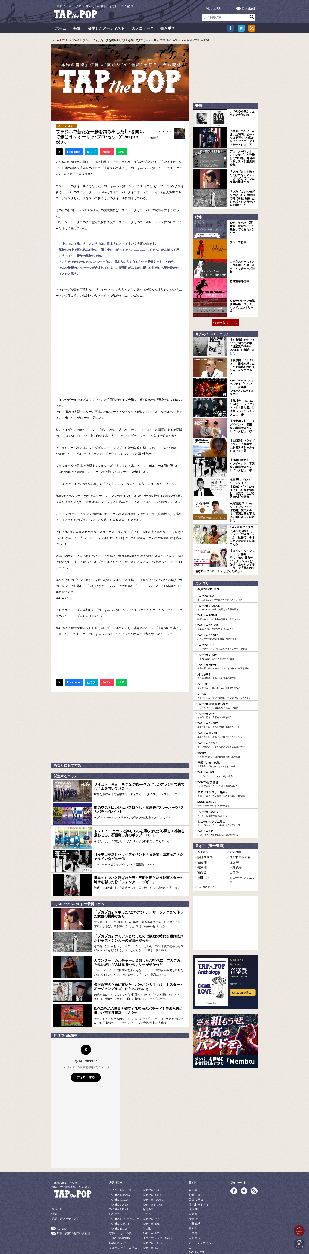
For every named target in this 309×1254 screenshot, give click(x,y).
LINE (121, 153)
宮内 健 (201, 841)
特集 (77, 30)
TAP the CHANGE (226, 587)
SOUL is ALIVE (226, 775)
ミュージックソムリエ (226, 794)
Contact (248, 8)
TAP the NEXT (226, 577)
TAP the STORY (226, 634)
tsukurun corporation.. (164, 1243)
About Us (213, 8)
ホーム (60, 30)
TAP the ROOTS (226, 615)
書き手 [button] (165, 30)
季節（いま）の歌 (226, 738)
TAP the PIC (226, 804)
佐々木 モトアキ (239, 827)
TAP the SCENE (226, 596)
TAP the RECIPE (226, 785)
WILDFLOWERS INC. (144, 1237)
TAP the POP (204, 851)
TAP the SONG (70, 42)
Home (55, 42)
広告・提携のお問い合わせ (72, 1218)
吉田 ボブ (202, 846)
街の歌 (226, 728)
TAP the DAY (226, 690)
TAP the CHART (226, 700)
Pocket (107, 153)
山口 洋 (234, 841)
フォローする (86, 1063)
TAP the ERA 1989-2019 (226, 681)
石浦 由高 (235, 822)
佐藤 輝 (234, 832)
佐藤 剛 (154, 139)
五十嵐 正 (202, 822)
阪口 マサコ (204, 827)
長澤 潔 (201, 836)
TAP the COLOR (226, 605)
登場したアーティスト (106, 30)
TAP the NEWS (226, 643)
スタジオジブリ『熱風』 (226, 766)
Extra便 (226, 662)
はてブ (91, 153)
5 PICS (226, 672)
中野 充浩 (235, 836)
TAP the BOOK (226, 719)
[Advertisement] (120, 728)
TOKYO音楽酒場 (226, 756)
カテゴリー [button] (141, 30)
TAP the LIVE (226, 747)
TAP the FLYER (226, 709)
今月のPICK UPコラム (210, 569)
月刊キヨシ (226, 653)
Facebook (73, 153)
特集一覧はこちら (225, 321)
